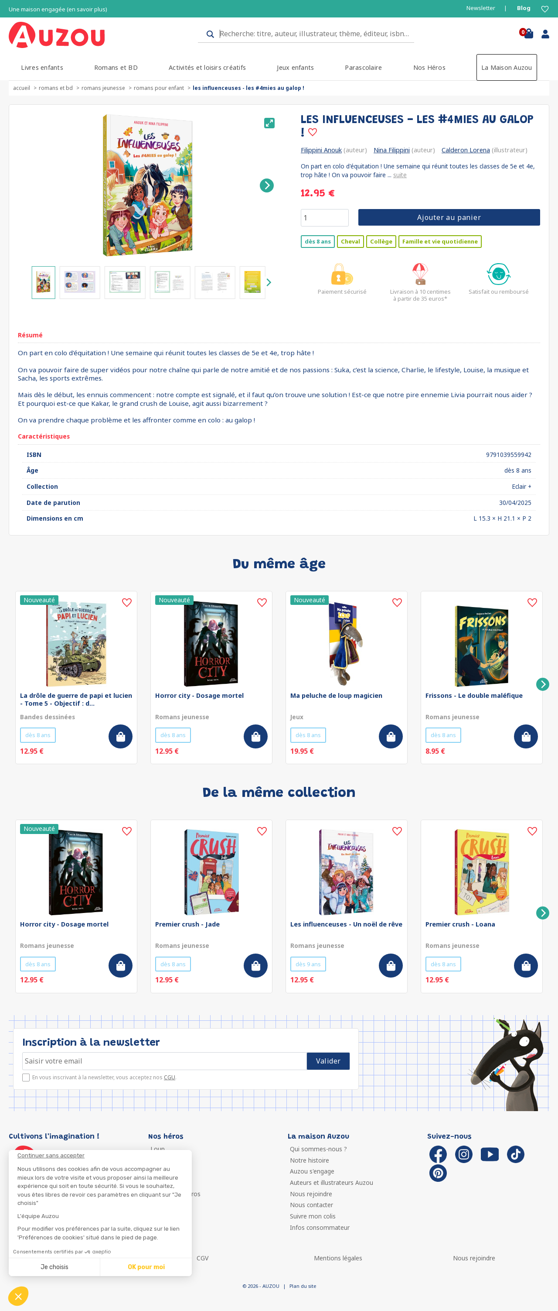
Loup (157, 1149)
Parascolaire (363, 67)
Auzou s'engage (312, 1171)
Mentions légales (338, 1258)
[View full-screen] (269, 123)
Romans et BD (116, 67)
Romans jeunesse (103, 88)
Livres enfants (42, 67)
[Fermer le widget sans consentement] (104, 1155)
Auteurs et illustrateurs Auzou (331, 1182)
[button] (18, 1296)
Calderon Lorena (466, 150)
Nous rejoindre (311, 1194)
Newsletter (480, 8)
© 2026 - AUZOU (260, 1286)
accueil (21, 88)
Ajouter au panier (449, 217)
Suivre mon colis (313, 1216)
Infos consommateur (320, 1227)
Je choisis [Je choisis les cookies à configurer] (54, 1267)
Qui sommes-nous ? (318, 1149)
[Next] (267, 185)
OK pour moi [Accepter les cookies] (146, 1267)
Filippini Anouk (321, 150)
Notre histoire (309, 1160)
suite (400, 175)
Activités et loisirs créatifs (207, 67)
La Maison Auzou (506, 67)
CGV (202, 1258)
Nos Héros (429, 67)
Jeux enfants (295, 67)
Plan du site (302, 1286)
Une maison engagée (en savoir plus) (58, 9)
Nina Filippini (392, 150)
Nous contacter (311, 1205)
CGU (169, 1077)
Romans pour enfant (159, 88)
